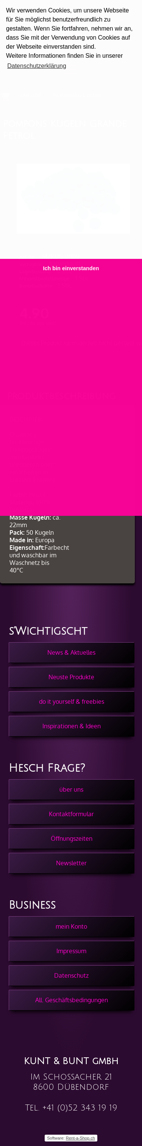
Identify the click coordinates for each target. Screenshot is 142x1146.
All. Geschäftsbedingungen (71, 1000)
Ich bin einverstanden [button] (71, 268)
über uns (71, 789)
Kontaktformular (71, 814)
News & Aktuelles (71, 652)
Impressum (71, 951)
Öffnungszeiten (71, 838)
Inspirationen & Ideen (71, 726)
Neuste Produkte (71, 677)
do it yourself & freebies (71, 701)
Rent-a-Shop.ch (80, 1138)
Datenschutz (71, 975)
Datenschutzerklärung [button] (36, 66)
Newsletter (71, 863)
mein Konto (71, 926)
